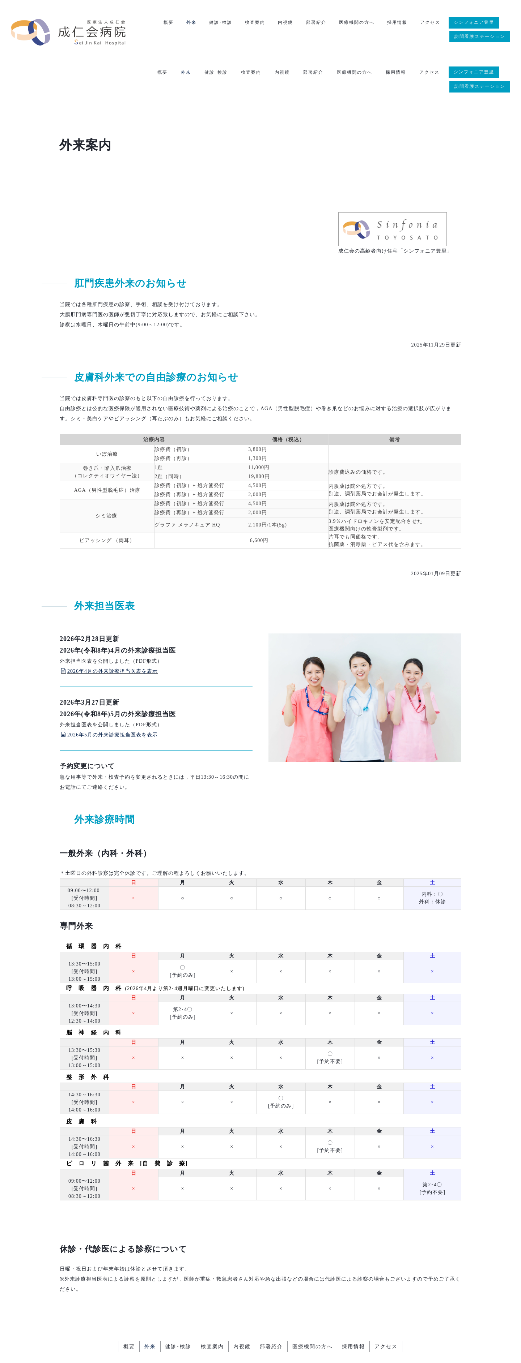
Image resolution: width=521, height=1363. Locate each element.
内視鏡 (282, 23)
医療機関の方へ (354, 23)
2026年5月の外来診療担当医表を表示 (109, 692)
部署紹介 (313, 23)
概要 (162, 23)
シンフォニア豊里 (474, 22)
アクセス (429, 23)
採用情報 (396, 23)
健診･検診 (216, 23)
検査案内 (251, 23)
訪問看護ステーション (479, 37)
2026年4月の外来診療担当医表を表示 (109, 628)
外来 (186, 23)
